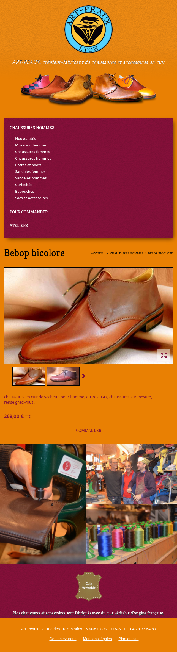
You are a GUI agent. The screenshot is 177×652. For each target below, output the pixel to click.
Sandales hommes (31, 178)
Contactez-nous (62, 639)
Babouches (24, 191)
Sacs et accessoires (31, 197)
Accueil (97, 253)
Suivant (82, 375)
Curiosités (23, 184)
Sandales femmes (30, 171)
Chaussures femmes (32, 151)
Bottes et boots (28, 164)
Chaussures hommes (33, 158)
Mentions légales (97, 639)
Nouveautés (25, 138)
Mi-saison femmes (31, 145)
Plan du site (128, 639)
